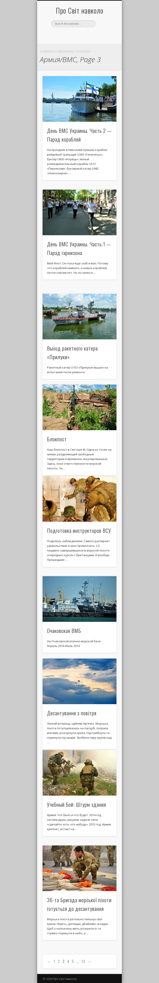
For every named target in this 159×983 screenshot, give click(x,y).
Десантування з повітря (71, 713)
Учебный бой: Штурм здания (76, 804)
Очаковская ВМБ (64, 630)
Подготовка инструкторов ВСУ (79, 530)
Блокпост (57, 439)
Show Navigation (105, 39)
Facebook (78, 35)
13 (83, 961)
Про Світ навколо (79, 10)
